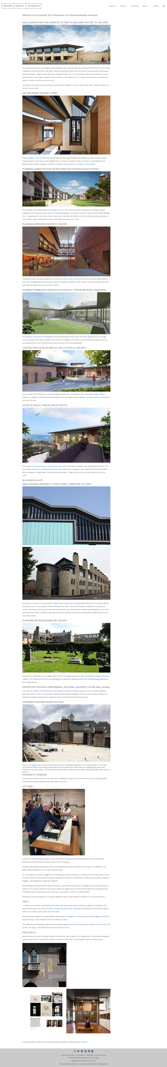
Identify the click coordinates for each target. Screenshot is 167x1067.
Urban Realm (67, 908)
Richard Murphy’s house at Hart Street (36, 158)
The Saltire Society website (85, 164)
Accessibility (80, 1055)
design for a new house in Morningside (39, 337)
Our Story (134, 6)
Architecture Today (74, 916)
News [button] (145, 6)
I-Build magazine (95, 916)
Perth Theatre (68, 279)
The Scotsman (101, 924)
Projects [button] (112, 6)
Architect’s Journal (53, 908)
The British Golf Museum (31, 68)
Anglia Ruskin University (61, 603)
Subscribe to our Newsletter (96, 1055)
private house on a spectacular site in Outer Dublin (53, 466)
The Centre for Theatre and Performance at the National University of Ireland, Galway (53, 691)
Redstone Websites (71, 1064)
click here (84, 1042)
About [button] (123, 6)
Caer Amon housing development (34, 781)
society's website (51, 870)
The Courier (42, 908)
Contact (156, 6)
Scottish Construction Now (59, 927)
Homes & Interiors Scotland (57, 920)
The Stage (32, 927)
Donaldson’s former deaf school (61, 210)
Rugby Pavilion (37, 765)
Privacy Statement (67, 1055)
